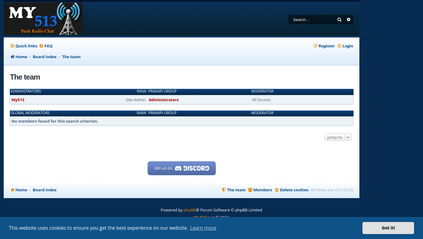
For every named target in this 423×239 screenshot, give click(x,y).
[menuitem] (45, 45)
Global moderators (30, 113)
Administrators (26, 91)
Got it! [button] (388, 228)
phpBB (189, 210)
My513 (17, 99)
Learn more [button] (203, 227)
